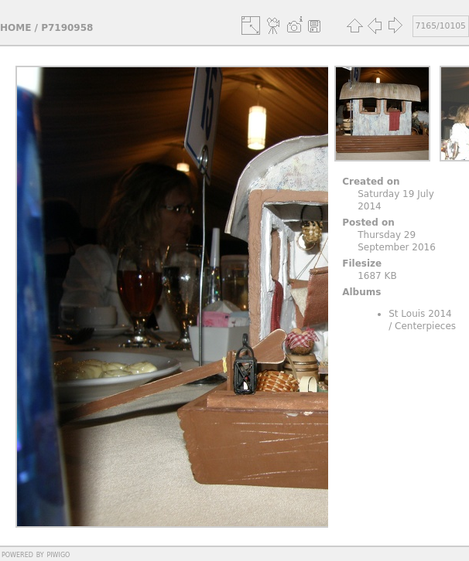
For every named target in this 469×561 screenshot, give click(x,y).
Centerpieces (425, 326)
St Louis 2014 (420, 313)
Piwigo (58, 554)
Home (15, 27)
